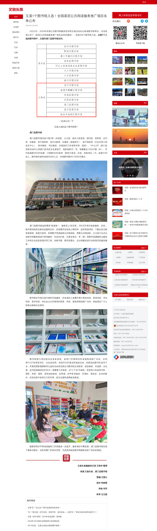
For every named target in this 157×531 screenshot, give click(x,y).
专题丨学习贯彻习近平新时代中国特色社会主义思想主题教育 (136, 236)
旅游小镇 (16, 68)
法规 (16, 52)
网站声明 (130, 299)
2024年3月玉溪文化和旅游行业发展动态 (43, 521)
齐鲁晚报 (130, 262)
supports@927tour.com (129, 345)
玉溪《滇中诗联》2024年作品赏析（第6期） (45, 516)
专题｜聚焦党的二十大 (133, 199)
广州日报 (142, 257)
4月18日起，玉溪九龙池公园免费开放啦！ (44, 525)
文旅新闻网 (130, 257)
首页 (16, 16)
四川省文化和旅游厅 (139, 280)
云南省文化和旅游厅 (139, 275)
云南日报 (118, 252)
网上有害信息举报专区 (130, 15)
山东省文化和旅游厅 (121, 280)
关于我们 (118, 299)
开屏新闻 (142, 252)
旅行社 (16, 37)
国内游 (16, 22)
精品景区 (16, 32)
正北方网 (142, 262)
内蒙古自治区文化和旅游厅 (139, 286)
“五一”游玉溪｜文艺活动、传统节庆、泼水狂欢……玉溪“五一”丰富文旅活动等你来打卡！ (62, 512)
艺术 (16, 47)
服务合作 (142, 299)
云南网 (130, 252)
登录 (144, 2)
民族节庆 (16, 62)
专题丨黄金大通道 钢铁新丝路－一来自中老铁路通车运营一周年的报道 (136, 224)
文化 (16, 42)
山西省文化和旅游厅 (121, 285)
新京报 (118, 262)
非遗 (16, 57)
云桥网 (118, 257)
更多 (145, 103)
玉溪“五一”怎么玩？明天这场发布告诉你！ (44, 507)
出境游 (16, 27)
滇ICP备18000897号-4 (121, 318)
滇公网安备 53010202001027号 (126, 326)
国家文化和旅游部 (121, 275)
